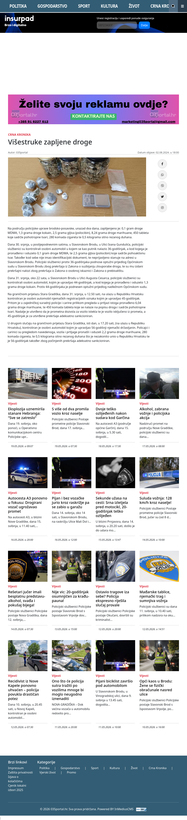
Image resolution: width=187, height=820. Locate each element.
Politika (44, 768)
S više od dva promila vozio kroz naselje (70, 411)
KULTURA (109, 6)
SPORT (84, 6)
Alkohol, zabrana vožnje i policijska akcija (155, 413)
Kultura (115, 768)
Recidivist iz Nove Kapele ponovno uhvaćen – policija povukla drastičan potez (23, 690)
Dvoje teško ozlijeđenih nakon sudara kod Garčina (112, 413)
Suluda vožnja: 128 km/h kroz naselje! (156, 500)
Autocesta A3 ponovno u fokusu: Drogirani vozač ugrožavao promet (27, 505)
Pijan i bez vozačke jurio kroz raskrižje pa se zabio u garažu (70, 502)
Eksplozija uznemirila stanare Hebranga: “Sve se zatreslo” (26, 413)
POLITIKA (17, 6)
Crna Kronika (158, 768)
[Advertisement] (93, 60)
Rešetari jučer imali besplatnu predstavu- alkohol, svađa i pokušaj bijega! (26, 598)
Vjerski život (47, 772)
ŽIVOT (134, 6)
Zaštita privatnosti (20, 772)
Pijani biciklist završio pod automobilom (114, 683)
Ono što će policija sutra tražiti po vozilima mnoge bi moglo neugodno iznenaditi (68, 690)
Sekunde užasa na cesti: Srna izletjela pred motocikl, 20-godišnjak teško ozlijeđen (112, 507)
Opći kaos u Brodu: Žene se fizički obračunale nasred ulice (156, 688)
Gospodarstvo (70, 768)
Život (134, 768)
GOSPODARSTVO (52, 6)
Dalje (144, 25)
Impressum (16, 768)
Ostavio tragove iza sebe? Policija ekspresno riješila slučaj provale (112, 598)
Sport (95, 768)
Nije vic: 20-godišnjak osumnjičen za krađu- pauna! (70, 596)
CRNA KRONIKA (164, 6)
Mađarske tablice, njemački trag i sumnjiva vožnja (155, 596)
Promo (71, 772)
